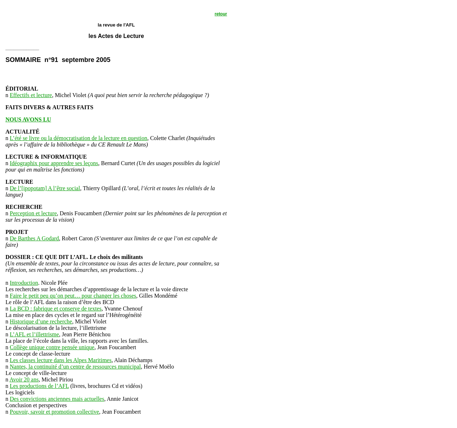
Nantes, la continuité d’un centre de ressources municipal (75, 367)
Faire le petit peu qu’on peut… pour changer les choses (73, 296)
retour (221, 13)
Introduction (24, 283)
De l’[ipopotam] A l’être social (45, 188)
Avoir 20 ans (23, 379)
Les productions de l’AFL (39, 386)
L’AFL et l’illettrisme (34, 334)
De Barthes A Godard (34, 238)
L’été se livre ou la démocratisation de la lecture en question (78, 138)
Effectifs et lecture (31, 95)
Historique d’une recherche (41, 321)
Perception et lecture (33, 213)
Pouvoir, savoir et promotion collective (54, 412)
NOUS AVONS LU (28, 119)
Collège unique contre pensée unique (52, 347)
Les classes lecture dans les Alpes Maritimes (60, 360)
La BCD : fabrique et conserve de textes (55, 309)
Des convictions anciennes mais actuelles (57, 399)
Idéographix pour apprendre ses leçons (54, 163)
